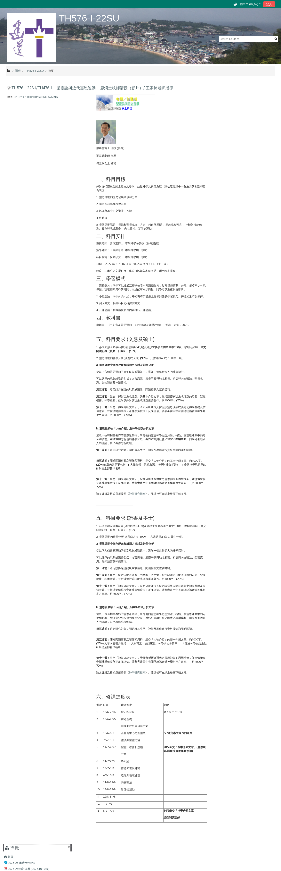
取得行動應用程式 (200, 867)
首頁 (220, 90)
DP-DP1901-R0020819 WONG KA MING (36, 97)
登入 (269, 4)
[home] (31, 37)
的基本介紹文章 (175, 639)
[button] (247, 4)
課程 (220, 192)
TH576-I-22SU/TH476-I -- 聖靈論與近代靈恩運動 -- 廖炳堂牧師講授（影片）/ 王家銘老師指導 (92, 88)
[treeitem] (244, 90)
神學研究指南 (136, 494)
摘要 (51, 70)
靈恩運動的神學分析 (110, 358)
